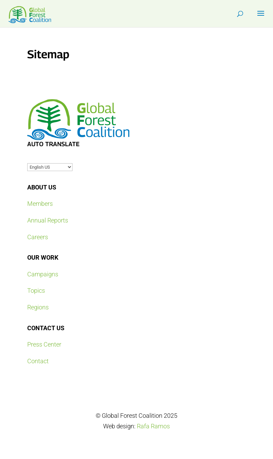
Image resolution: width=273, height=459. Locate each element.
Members (40, 203)
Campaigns (42, 274)
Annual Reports (47, 220)
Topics (36, 290)
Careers (37, 237)
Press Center (44, 344)
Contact (38, 361)
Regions (38, 307)
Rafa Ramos (153, 426)
